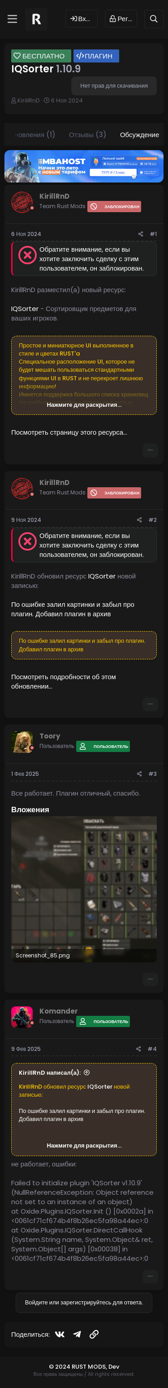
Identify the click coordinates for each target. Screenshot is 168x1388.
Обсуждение (139, 134)
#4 (152, 1049)
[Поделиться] (140, 234)
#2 (152, 520)
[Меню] (12, 19)
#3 (152, 774)
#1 (153, 234)
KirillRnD (28, 100)
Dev (113, 1366)
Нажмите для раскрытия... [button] (84, 405)
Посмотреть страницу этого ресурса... (69, 432)
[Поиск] (154, 19)
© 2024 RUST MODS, (78, 1366)
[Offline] (32, 208)
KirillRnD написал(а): (50, 1072)
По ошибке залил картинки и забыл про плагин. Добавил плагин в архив (72, 609)
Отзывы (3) (88, 134)
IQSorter (25, 308)
